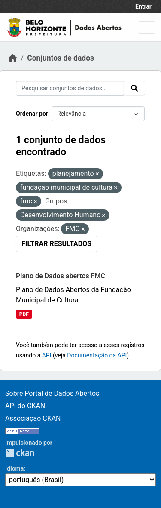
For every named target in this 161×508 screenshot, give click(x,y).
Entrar (143, 6)
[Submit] (134, 88)
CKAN (19, 452)
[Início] (13, 58)
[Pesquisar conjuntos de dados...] (70, 88)
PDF (24, 314)
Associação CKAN (33, 418)
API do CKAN (25, 406)
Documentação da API (97, 355)
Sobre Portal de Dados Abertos (52, 393)
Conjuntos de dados (60, 58)
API (47, 355)
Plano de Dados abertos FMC (60, 276)
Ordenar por (32, 113)
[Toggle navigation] (146, 27)
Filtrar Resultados (56, 244)
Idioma (14, 468)
